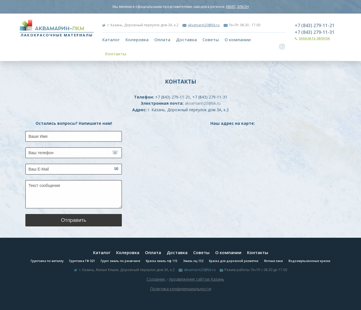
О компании (237, 39)
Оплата (162, 39)
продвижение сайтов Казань (196, 279)
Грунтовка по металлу (47, 261)
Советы (210, 39)
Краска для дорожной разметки (233, 261)
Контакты (115, 53)
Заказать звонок (314, 38)
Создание (156, 279)
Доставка (186, 39)
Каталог (111, 39)
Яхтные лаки (273, 261)
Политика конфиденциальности (180, 288)
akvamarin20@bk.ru (204, 25)
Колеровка (137, 39)
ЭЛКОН (243, 6)
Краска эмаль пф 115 (161, 261)
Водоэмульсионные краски (309, 261)
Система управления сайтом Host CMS (180, 295)
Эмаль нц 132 (193, 261)
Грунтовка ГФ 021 (82, 261)
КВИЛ (230, 6)
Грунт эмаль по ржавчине (120, 261)
